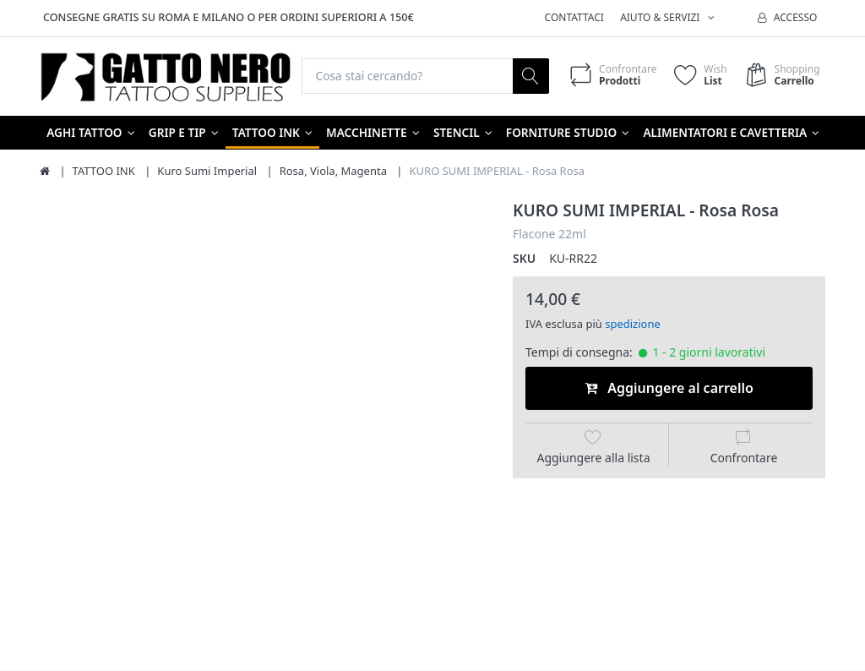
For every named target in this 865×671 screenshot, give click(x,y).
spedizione (633, 323)
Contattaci (574, 17)
